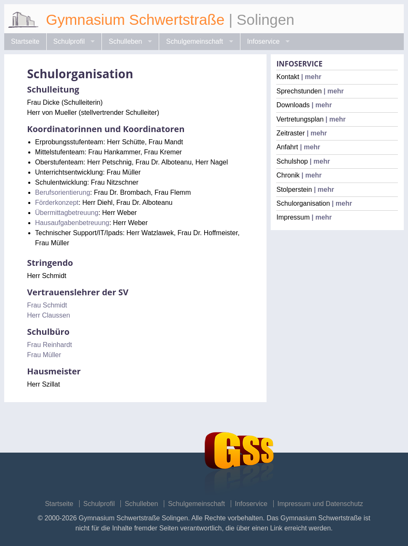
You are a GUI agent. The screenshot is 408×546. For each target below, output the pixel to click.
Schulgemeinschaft (194, 41)
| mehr (310, 76)
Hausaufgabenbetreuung (72, 222)
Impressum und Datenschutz (320, 503)
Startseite (25, 41)
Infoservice (263, 41)
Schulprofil (69, 41)
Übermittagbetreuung (66, 212)
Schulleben (125, 41)
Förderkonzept (56, 202)
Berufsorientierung (62, 192)
